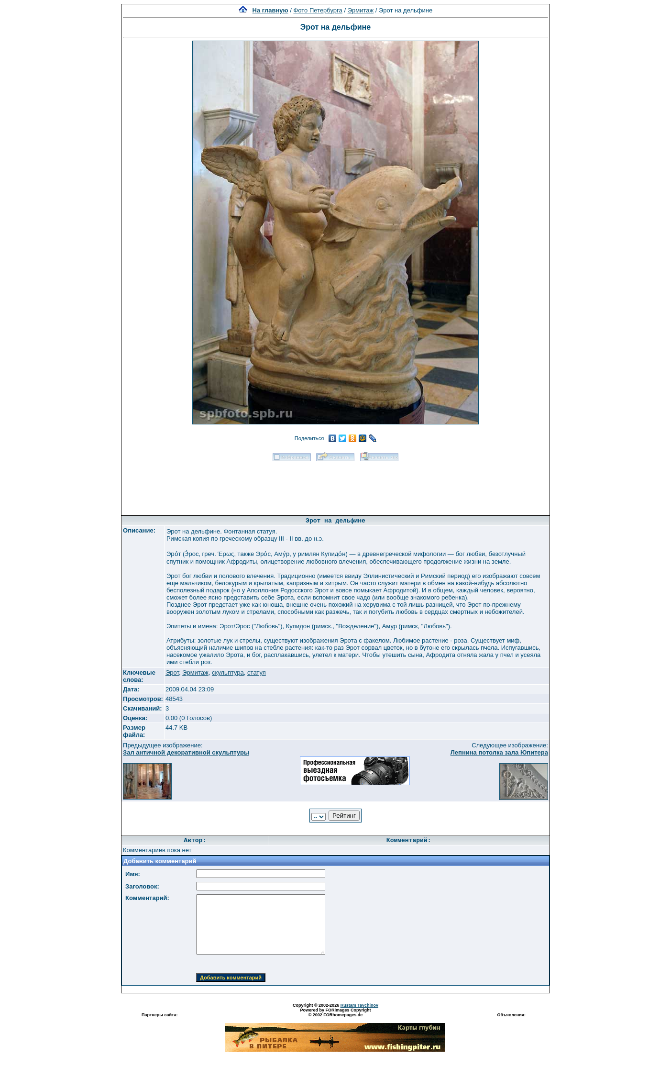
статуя (256, 672)
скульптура (228, 672)
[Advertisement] (335, 485)
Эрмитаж (361, 10)
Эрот (172, 672)
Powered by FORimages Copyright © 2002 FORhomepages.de (335, 1012)
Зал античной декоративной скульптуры (186, 752)
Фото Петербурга (317, 10)
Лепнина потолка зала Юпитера (499, 752)
